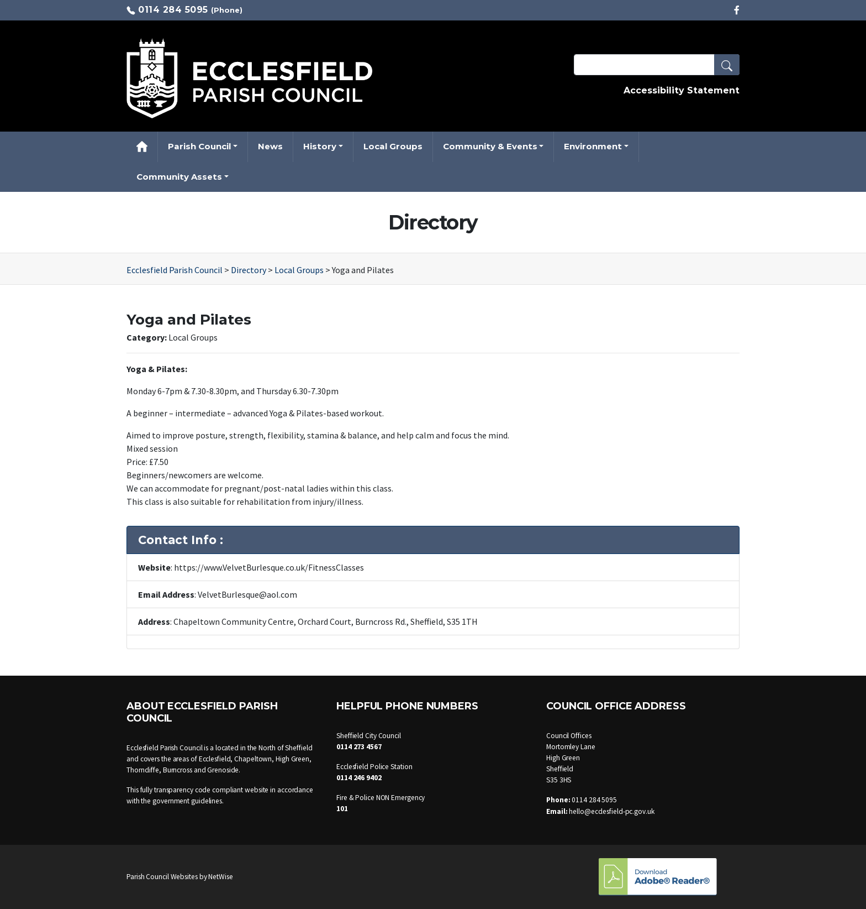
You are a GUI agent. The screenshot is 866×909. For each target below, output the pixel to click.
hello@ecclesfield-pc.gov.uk (611, 811)
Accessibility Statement (682, 90)
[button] (727, 64)
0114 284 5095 (173, 9)
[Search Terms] (657, 64)
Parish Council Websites (162, 876)
